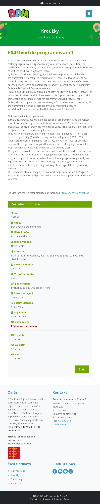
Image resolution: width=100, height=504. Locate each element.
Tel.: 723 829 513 (61, 420)
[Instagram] (70, 471)
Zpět (82, 369)
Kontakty (14, 483)
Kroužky (59, 37)
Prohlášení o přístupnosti (41, 499)
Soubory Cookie (63, 499)
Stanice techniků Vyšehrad (75, 192)
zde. (18, 430)
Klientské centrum (51, 3)
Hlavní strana (43, 37)
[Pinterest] (65, 471)
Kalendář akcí (16, 470)
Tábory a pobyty (18, 479)
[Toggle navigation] (89, 13)
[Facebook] (54, 471)
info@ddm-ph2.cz (61, 424)
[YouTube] (60, 471)
